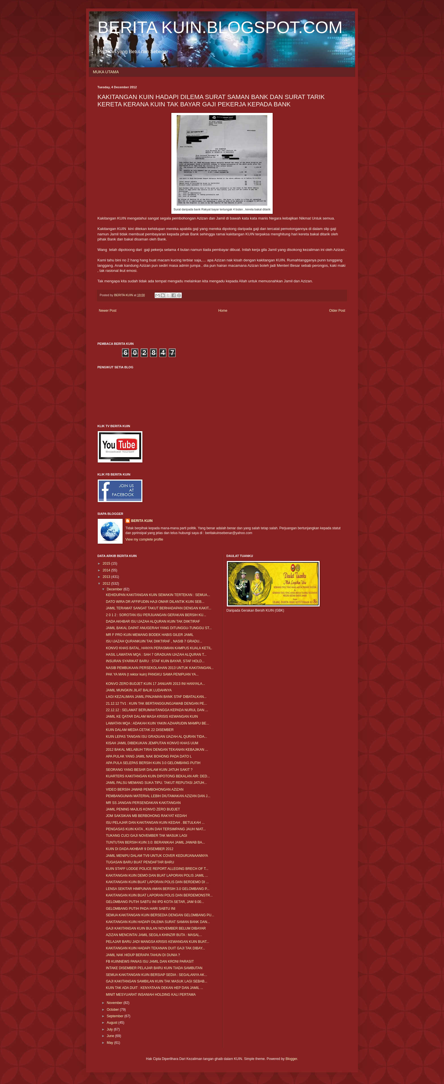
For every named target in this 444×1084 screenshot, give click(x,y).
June (111, 1036)
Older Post (337, 311)
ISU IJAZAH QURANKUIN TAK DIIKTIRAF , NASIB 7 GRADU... (154, 641)
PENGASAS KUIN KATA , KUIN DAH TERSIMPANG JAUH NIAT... (156, 829)
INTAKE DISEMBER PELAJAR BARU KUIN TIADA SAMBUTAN (154, 968)
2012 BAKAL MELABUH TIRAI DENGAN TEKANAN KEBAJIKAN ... (157, 750)
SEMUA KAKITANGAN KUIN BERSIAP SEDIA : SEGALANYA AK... (156, 975)
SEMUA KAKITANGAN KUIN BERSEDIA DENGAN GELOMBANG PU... (160, 915)
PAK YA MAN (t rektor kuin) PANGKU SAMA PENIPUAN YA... (152, 674)
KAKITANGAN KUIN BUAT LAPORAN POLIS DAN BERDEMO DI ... (157, 882)
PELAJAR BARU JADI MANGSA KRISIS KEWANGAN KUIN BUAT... (157, 942)
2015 (107, 563)
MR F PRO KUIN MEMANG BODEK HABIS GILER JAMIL (149, 635)
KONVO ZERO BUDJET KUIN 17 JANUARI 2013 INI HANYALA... (155, 684)
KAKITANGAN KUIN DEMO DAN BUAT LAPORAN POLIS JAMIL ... (157, 875)
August (112, 1023)
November (115, 1003)
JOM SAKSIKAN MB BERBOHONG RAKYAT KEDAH (146, 816)
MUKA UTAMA (106, 72)
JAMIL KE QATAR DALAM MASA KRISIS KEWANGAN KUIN (152, 717)
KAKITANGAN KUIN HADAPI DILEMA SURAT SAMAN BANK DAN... (158, 922)
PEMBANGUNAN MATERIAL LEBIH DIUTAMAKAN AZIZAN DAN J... (158, 796)
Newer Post (107, 311)
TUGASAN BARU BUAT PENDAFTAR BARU (140, 862)
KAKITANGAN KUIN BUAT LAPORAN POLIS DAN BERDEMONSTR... (159, 895)
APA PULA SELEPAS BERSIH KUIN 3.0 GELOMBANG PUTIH (153, 763)
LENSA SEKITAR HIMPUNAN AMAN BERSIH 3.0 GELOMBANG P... (158, 889)
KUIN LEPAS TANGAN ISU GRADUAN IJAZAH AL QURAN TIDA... (156, 737)
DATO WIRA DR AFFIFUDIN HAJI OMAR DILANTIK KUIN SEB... (155, 602)
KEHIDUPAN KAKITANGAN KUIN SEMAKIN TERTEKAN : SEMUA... (158, 595)
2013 (107, 577)
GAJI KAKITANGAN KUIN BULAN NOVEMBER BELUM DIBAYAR (156, 928)
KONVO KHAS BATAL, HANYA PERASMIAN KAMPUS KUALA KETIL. (159, 648)
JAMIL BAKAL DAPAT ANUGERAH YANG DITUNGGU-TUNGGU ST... (159, 628)
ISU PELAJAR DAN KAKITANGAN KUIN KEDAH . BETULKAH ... (155, 823)
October (113, 1010)
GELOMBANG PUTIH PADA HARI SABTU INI (140, 909)
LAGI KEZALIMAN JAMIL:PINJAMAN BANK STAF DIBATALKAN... (156, 697)
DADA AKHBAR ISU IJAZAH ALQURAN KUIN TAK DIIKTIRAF (153, 621)
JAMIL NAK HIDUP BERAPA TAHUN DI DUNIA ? (143, 955)
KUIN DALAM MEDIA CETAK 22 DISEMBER (140, 730)
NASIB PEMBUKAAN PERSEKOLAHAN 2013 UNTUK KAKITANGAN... (160, 668)
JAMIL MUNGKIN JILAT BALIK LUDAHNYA (139, 690)
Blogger (291, 1059)
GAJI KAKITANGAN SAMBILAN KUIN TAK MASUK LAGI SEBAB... (156, 981)
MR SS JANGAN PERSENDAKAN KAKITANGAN (143, 803)
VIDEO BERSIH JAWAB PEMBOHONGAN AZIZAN (144, 790)
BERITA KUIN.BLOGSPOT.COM (220, 27)
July (110, 1029)
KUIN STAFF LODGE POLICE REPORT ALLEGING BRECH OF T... (157, 869)
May (110, 1043)
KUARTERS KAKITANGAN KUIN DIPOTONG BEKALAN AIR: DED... (158, 776)
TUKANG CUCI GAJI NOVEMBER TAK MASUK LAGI (146, 836)
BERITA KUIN (142, 521)
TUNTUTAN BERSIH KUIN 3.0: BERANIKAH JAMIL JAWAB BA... (155, 842)
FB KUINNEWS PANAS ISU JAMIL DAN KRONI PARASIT (150, 961)
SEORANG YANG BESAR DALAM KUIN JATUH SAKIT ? (149, 770)
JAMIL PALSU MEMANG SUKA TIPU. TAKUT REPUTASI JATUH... (156, 783)
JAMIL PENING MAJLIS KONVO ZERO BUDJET (143, 809)
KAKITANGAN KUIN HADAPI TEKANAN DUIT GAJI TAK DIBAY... (155, 948)
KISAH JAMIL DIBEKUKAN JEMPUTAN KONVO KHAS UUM (152, 743)
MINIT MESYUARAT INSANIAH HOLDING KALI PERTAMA (151, 995)
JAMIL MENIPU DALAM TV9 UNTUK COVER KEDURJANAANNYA (157, 856)
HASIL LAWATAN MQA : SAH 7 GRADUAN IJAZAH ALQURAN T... (156, 655)
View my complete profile (144, 539)
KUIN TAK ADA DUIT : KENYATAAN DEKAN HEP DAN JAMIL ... (154, 988)
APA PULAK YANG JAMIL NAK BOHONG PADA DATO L (149, 756)
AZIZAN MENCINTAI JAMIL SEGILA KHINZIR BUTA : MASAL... (154, 935)
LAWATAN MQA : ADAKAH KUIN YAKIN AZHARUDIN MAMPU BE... (157, 723)
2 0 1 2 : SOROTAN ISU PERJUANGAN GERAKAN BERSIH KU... (156, 615)
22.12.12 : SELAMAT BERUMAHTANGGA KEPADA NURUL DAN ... (157, 710)
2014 (107, 570)
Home (222, 311)
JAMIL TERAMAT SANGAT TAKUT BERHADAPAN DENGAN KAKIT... (158, 608)
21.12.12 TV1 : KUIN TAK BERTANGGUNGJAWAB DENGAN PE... (156, 704)
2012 (107, 584)
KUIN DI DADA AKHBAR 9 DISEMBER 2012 (139, 849)
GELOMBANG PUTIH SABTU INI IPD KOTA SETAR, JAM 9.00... (155, 902)
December (115, 589)
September (115, 1016)
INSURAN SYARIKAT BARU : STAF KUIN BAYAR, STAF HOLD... (155, 661)
